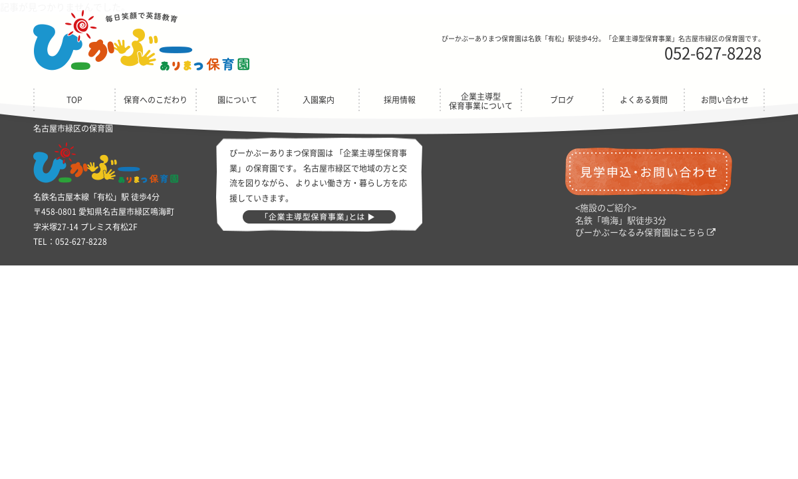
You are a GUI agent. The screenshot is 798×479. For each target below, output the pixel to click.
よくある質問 (644, 100)
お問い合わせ (725, 100)
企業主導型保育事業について (481, 101)
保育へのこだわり (156, 100)
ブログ (562, 100)
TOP (74, 100)
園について (237, 100)
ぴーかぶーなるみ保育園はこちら (645, 232)
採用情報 (400, 100)
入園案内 (318, 100)
